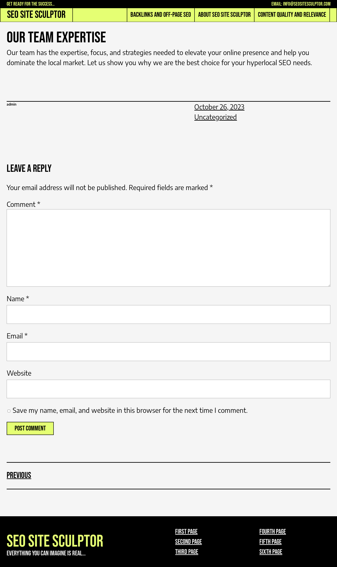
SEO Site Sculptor (36, 15)
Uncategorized (215, 117)
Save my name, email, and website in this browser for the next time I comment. (130, 410)
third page (186, 552)
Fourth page (272, 532)
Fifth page (270, 542)
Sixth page (270, 552)
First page (186, 532)
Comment (23, 204)
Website (19, 373)
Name (18, 298)
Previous (19, 475)
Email (17, 336)
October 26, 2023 (219, 107)
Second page (188, 542)
